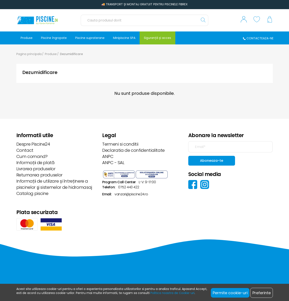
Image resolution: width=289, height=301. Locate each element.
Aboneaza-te (211, 160)
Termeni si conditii (120, 144)
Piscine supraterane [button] (90, 38)
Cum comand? (32, 156)
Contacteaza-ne (258, 38)
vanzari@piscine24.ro (131, 194)
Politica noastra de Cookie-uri (172, 293)
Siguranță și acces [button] (157, 38)
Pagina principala (29, 54)
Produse (51, 54)
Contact (24, 150)
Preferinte (261, 292)
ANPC (107, 156)
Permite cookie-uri (230, 292)
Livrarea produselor (35, 169)
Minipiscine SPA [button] (124, 38)
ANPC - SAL (113, 163)
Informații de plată (35, 163)
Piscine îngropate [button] (54, 38)
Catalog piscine (32, 193)
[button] (244, 20)
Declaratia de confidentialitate (133, 150)
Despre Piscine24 (33, 144)
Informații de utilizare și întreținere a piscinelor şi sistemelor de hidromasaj (54, 184)
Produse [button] (27, 38)
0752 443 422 (128, 187)
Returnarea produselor (39, 175)
